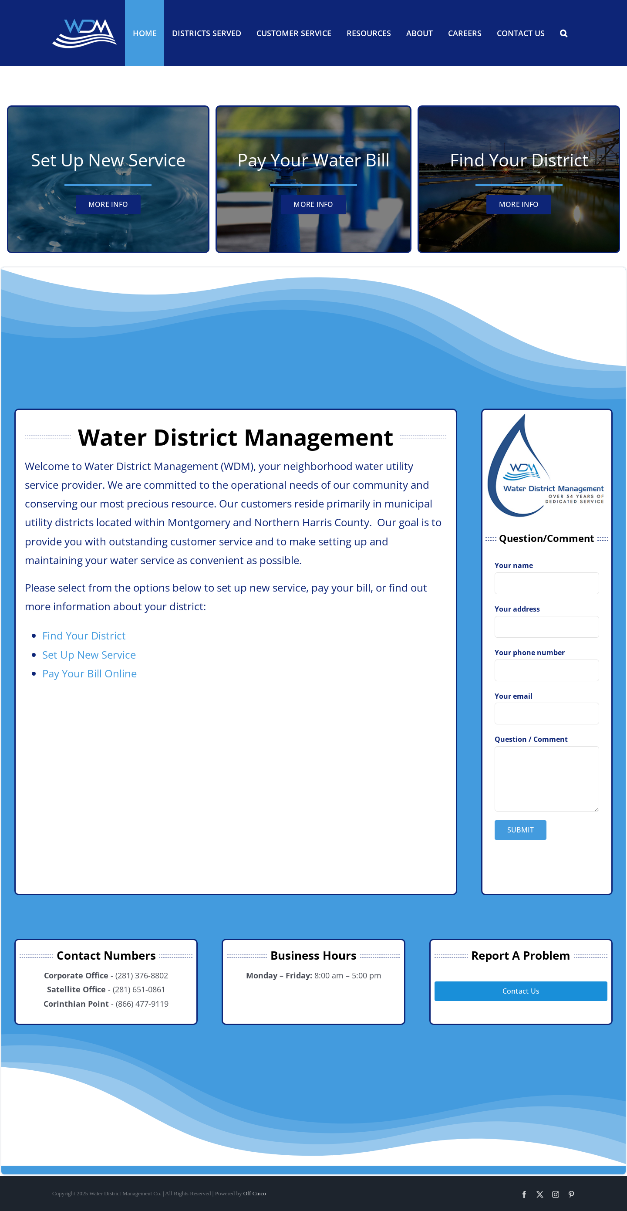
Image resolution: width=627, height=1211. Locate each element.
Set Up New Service (89, 654)
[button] (563, 33)
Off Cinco (254, 1193)
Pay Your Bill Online (89, 673)
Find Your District (84, 635)
